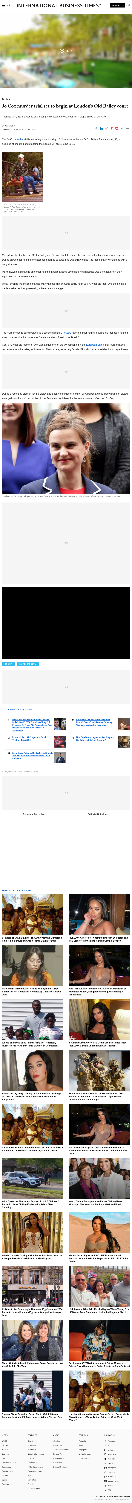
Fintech (30, 1484)
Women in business (35, 1471)
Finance (31, 1458)
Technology (6, 1467)
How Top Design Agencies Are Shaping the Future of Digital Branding (95, 738)
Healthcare (32, 1450)
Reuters (67, 332)
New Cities (32, 1480)
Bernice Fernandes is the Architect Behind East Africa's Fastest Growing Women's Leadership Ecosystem (94, 722)
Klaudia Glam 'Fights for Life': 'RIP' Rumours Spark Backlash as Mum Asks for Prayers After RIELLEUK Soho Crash (98, 1258)
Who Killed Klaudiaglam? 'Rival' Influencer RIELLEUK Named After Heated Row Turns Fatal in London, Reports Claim (98, 1150)
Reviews (5, 1484)
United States (84, 1458)
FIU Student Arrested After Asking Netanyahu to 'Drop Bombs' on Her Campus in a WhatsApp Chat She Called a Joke (31, 992)
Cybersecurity (33, 1463)
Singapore (83, 1450)
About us (56, 1441)
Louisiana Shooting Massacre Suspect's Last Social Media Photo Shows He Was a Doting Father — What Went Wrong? (99, 1417)
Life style (5, 1475)
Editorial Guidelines (98, 814)
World (4, 1441)
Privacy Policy (58, 1454)
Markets (5, 1450)
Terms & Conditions (61, 1450)
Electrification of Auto (36, 1454)
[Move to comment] (127, 128)
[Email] (122, 128)
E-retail (30, 1441)
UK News (5, 1445)
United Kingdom (85, 1454)
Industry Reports (34, 1488)
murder (19, 139)
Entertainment (7, 1471)
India (81, 1445)
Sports (4, 1480)
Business (5, 1454)
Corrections (57, 1463)
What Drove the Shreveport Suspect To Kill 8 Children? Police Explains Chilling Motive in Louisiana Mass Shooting (30, 1204)
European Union (95, 344)
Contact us (57, 1445)
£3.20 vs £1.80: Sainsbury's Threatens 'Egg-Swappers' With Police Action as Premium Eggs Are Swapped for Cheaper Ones (32, 1312)
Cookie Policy (58, 1458)
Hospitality (32, 1445)
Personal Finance (9, 1463)
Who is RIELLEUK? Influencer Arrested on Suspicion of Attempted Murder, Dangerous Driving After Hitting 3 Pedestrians (97, 992)
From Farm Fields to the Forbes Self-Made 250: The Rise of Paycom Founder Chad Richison (32, 756)
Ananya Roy (10, 126)
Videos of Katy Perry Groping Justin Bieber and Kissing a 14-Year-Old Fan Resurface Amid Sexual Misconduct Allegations (32, 1096)
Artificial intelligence (35, 1467)
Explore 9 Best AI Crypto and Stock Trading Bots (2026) (29, 738)
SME (4, 1458)
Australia (82, 1441)
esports (30, 1475)
